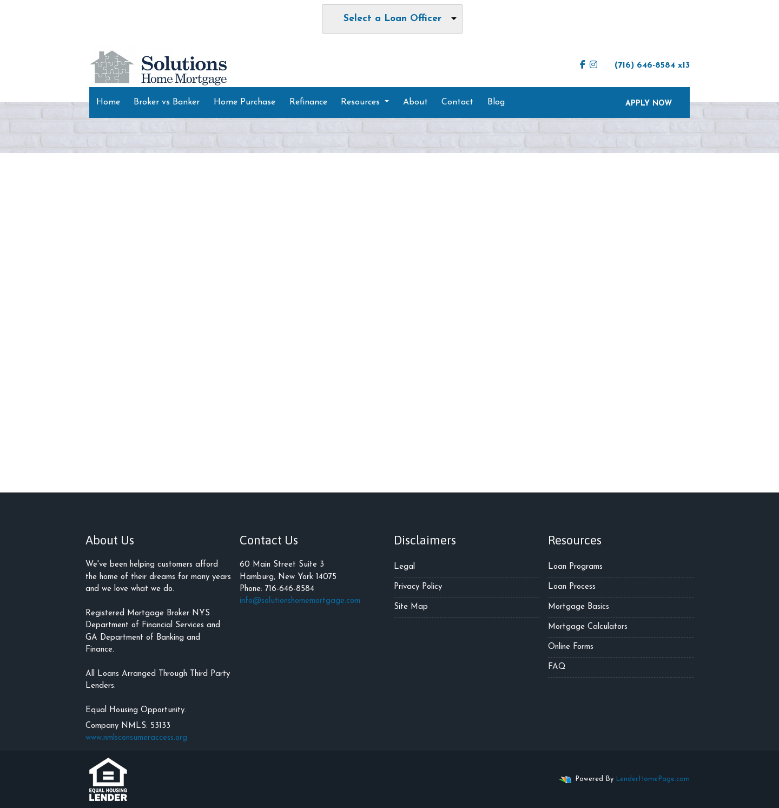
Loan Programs (575, 567)
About (415, 102)
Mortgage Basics (578, 607)
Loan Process (572, 587)
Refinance (308, 102)
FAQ (556, 667)
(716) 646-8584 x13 (647, 65)
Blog (496, 102)
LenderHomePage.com (653, 779)
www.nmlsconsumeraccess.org (136, 738)
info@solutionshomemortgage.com (300, 601)
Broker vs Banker (167, 102)
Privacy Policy (418, 587)
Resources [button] (361, 102)
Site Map (411, 607)
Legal (404, 567)
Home (108, 102)
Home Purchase (244, 102)
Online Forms (570, 647)
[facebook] (582, 65)
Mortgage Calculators (588, 627)
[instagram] (593, 65)
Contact (457, 102)
